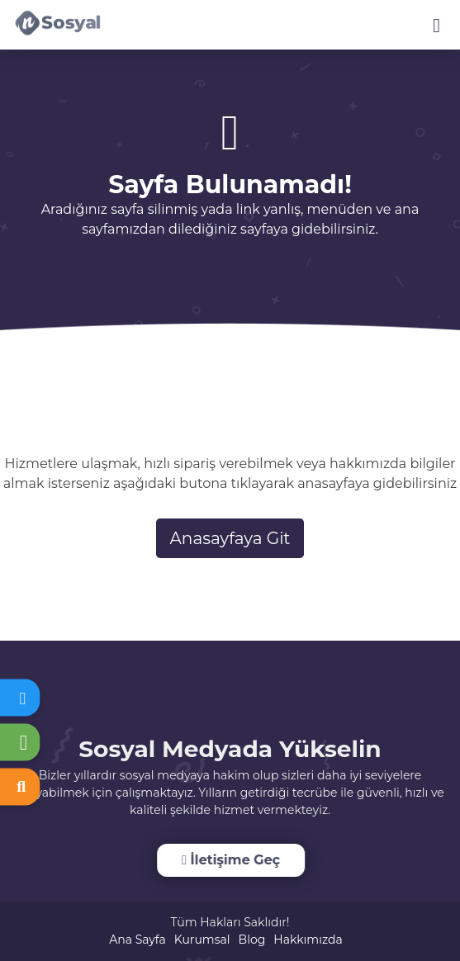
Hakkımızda (307, 939)
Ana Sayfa (137, 939)
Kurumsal (202, 939)
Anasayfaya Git (230, 538)
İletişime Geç (230, 860)
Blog (252, 939)
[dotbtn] (444, 18)
